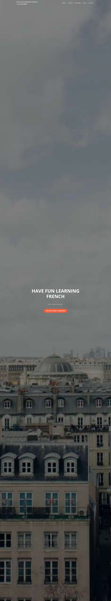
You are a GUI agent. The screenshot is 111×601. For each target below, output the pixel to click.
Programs (78, 3)
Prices (84, 3)
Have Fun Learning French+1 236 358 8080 (27, 3)
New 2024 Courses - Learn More (55, 311)
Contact (91, 3)
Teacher (70, 3)
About (64, 3)
